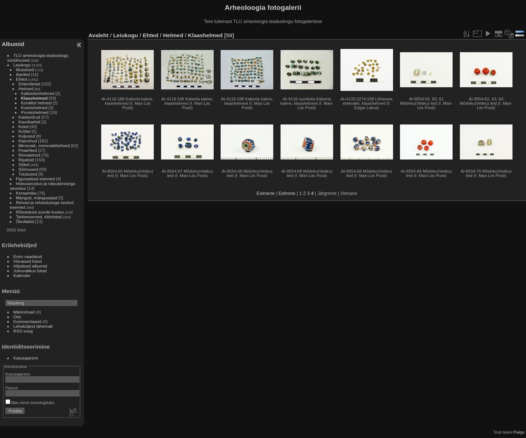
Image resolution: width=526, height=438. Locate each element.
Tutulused (28, 174)
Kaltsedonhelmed (37, 93)
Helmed (26, 88)
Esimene (265, 193)
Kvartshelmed (34, 107)
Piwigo (519, 432)
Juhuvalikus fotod (30, 270)
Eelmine (286, 193)
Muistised (25, 69)
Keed (23, 126)
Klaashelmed (34, 98)
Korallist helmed (36, 102)
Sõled (24, 164)
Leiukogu (22, 64)
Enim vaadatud (28, 256)
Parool (11, 387)
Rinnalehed (30, 155)
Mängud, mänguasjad (36, 197)
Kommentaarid (28, 321)
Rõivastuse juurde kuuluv (40, 212)
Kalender (22, 275)
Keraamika (26, 193)
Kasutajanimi (26, 358)
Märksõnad (24, 312)
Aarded (23, 74)
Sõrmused (28, 169)
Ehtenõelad (30, 83)
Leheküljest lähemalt (33, 326)
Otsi (17, 316)
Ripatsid (26, 159)
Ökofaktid (25, 221)
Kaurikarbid (30, 121)
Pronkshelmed (35, 112)
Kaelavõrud (30, 117)
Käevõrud (28, 140)
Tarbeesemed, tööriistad (39, 216)
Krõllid (25, 131)
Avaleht (98, 35)
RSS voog (23, 330)
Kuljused (27, 136)
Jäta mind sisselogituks (29, 402)
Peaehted (28, 150)
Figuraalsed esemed (35, 178)
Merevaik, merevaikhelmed (44, 145)
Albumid (13, 44)
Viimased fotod (28, 261)
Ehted (21, 79)
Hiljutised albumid (30, 266)
